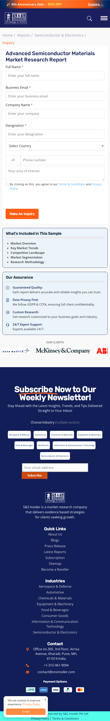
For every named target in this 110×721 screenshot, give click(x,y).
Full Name (14, 67)
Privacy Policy (40, 718)
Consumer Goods (55, 615)
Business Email (18, 87)
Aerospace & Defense (55, 586)
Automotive (55, 592)
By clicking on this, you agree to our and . (55, 186)
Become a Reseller (55, 569)
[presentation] (36, 201)
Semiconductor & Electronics (59, 35)
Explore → (96, 4)
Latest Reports (55, 552)
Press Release (55, 546)
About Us (55, 534)
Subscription (55, 558)
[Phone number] (62, 160)
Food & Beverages (55, 610)
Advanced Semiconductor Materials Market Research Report (50, 56)
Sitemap (55, 563)
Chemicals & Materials (55, 598)
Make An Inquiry (22, 214)
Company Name (19, 105)
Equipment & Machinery (55, 604)
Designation (16, 125)
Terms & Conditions (72, 184)
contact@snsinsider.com (56, 672)
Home (7, 35)
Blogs (55, 540)
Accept (26, 711)
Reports (23, 35)
